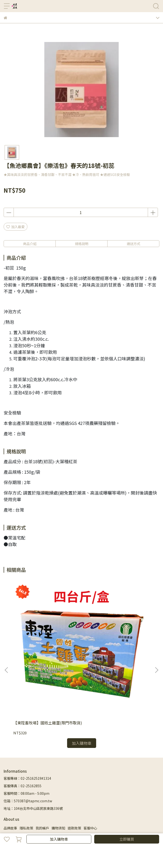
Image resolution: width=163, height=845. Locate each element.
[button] (156, 635)
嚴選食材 (107, 776)
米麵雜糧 (91, 776)
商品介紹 (30, 243)
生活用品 (10, 784)
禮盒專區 (35, 776)
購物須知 (58, 757)
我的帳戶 (42, 757)
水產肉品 (75, 776)
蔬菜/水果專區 (55, 776)
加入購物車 (59, 839)
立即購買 (126, 839)
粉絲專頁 (42, 784)
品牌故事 (10, 757)
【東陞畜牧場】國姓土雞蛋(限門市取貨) (45, 654)
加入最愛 (15, 226)
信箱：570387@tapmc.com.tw (28, 730)
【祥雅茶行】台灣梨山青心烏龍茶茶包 (115, 654)
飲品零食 (139, 776)
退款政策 (74, 757)
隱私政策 (26, 757)
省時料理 (123, 776)
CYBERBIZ (135, 826)
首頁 (7, 776)
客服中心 (90, 757)
